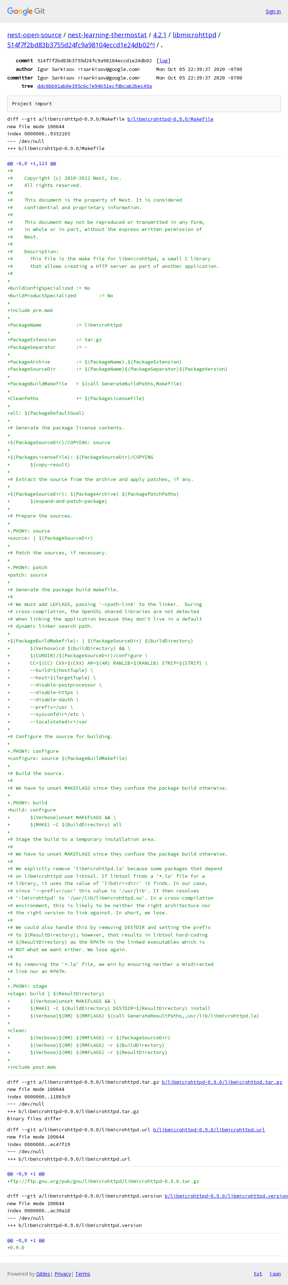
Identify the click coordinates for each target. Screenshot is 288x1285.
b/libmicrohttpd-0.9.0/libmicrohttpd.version (226, 1196)
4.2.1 (160, 34)
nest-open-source (34, 34)
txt (258, 1273)
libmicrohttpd (194, 34)
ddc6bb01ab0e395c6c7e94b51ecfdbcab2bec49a (94, 86)
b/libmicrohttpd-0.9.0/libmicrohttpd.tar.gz (222, 1082)
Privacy (62, 1273)
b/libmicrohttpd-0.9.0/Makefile (170, 119)
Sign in (273, 11)
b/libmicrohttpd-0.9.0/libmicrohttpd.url (209, 1130)
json (275, 1273)
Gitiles (43, 1273)
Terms (82, 1273)
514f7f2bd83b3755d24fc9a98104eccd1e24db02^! (81, 44)
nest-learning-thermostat (107, 34)
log (163, 60)
